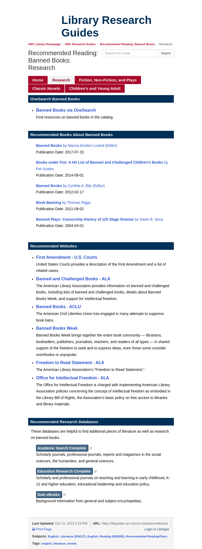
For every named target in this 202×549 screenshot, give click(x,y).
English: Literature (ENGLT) (67, 536)
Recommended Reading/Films (146, 536)
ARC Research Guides (80, 44)
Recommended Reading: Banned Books (127, 44)
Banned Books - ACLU (58, 306)
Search (166, 53)
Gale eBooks (49, 495)
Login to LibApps (156, 529)
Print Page (42, 529)
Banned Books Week (57, 328)
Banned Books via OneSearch (66, 110)
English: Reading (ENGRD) (106, 536)
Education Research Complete (64, 471)
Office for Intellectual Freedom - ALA (72, 378)
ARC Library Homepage (44, 44)
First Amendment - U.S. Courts (66, 257)
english (47, 543)
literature (59, 543)
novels (72, 543)
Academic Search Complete (62, 448)
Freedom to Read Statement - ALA (70, 362)
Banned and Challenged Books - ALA (73, 279)
